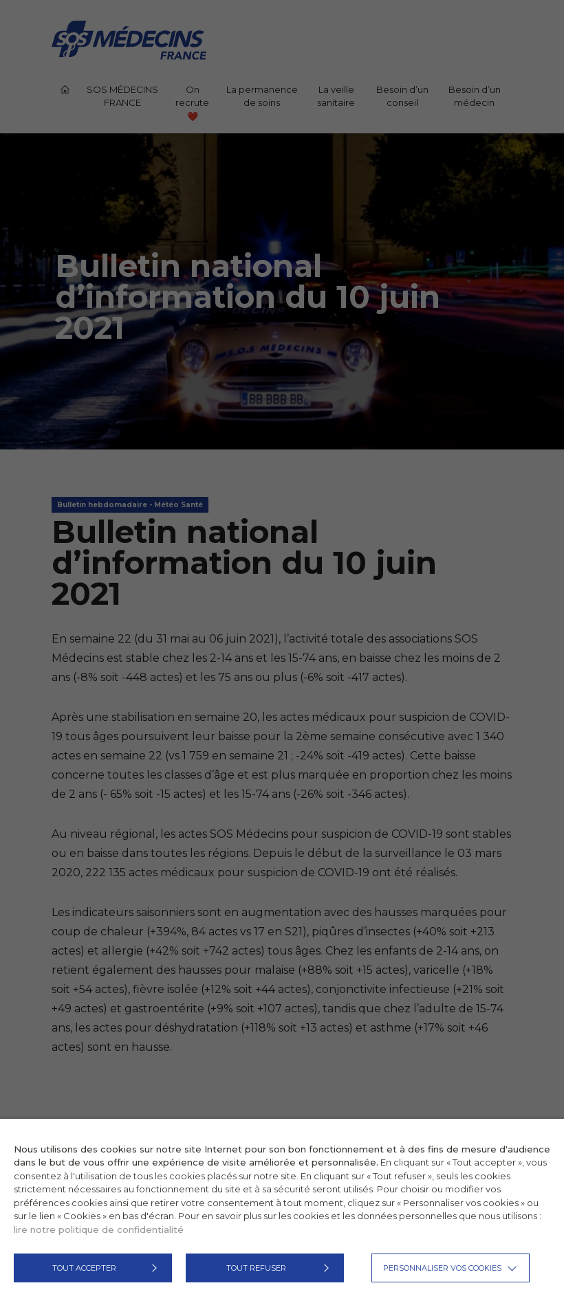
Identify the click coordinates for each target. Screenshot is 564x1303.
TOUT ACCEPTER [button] (84, 1268)
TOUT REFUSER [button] (256, 1268)
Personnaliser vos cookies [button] (442, 1268)
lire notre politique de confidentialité (99, 1229)
